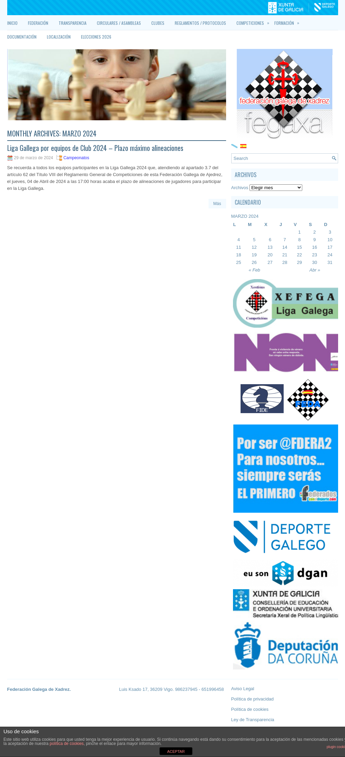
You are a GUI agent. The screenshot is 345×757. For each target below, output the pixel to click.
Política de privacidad (252, 699)
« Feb (254, 270)
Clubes (157, 23)
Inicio (12, 23)
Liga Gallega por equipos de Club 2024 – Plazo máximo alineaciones (95, 148)
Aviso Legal (242, 688)
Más (217, 203)
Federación (38, 23)
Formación (289, 21)
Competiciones (255, 21)
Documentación (22, 37)
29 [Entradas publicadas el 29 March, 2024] (299, 262)
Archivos (239, 187)
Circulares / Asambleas (119, 23)
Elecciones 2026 (96, 37)
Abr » (315, 270)
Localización (59, 37)
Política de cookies (249, 709)
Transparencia (73, 23)
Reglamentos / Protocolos (200, 23)
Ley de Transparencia (252, 719)
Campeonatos (76, 157)
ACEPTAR (176, 751)
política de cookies (67, 743)
